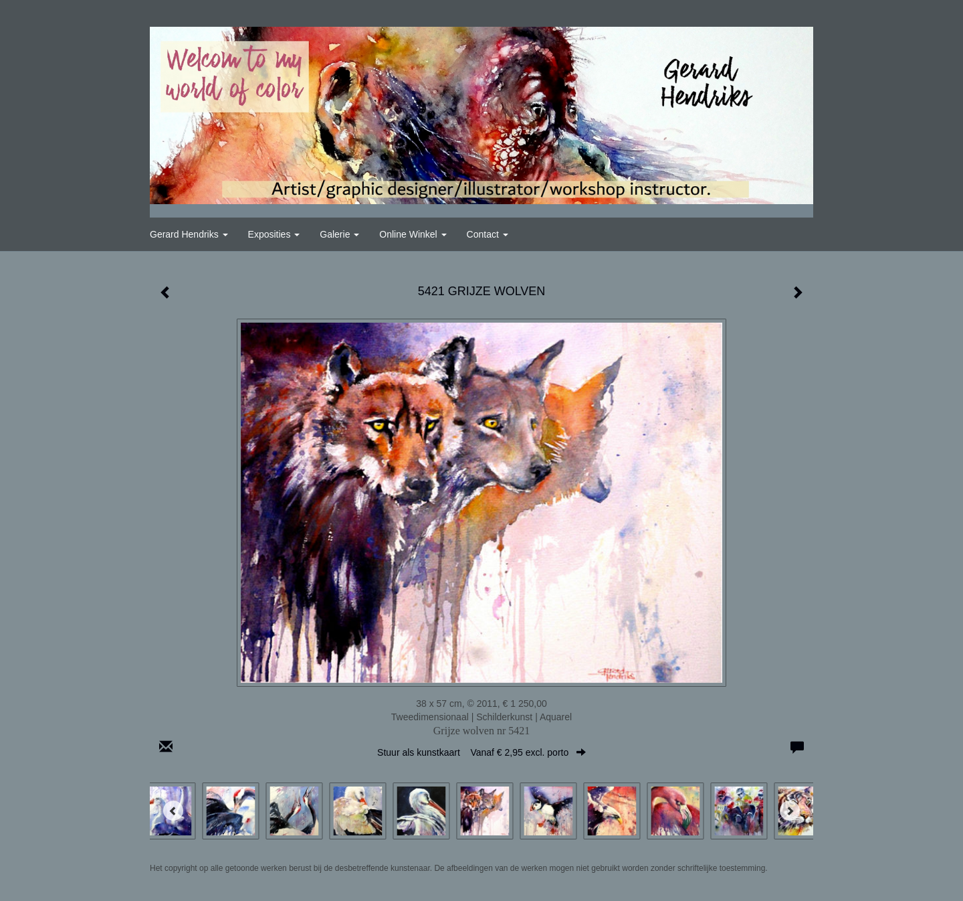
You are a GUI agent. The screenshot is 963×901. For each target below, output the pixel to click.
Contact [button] (487, 234)
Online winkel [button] (412, 234)
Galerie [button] (339, 234)
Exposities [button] (274, 234)
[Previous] (173, 811)
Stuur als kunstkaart (481, 752)
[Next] (790, 811)
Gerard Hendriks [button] (189, 234)
